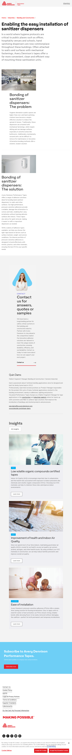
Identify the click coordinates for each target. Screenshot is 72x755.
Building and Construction (25, 18)
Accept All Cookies (40, 751)
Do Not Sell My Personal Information (16, 711)
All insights (15, 429)
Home (4, 18)
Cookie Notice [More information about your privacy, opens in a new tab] (51, 747)
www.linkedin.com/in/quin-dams (20, 408)
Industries (11, 18)
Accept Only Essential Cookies (59, 751)
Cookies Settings (7, 750)
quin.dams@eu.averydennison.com (20, 406)
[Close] (69, 743)
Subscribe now (11, 667)
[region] (36, 747)
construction (26, 397)
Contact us (26, 362)
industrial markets (40, 397)
